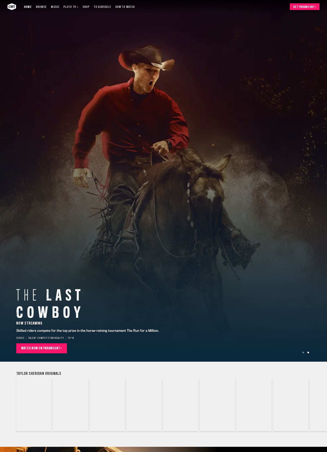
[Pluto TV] (70, 7)
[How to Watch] (125, 7)
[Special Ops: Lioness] (217, 405)
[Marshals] (290, 405)
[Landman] (107, 405)
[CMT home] (12, 6)
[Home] (28, 7)
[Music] (55, 7)
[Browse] (41, 7)
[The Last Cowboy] (143, 405)
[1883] (33, 405)
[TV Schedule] (102, 7)
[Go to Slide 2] (308, 352)
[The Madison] (254, 405)
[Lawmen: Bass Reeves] (180, 405)
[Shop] (86, 7)
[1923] (70, 405)
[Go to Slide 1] (303, 352)
